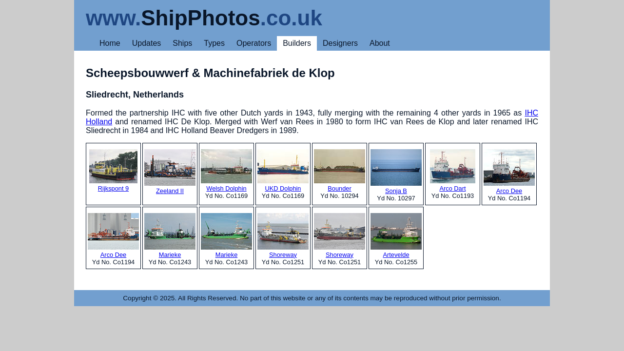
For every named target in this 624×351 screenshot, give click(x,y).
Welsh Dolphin (226, 170)
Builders (297, 43)
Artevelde (396, 235)
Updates (146, 43)
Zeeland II (169, 172)
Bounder (339, 170)
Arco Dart (452, 170)
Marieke (169, 235)
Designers (340, 43)
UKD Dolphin (283, 170)
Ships (182, 43)
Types (214, 43)
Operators (253, 43)
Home (109, 43)
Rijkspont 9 (113, 170)
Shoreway (283, 235)
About (380, 43)
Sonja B (396, 172)
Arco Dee (509, 172)
